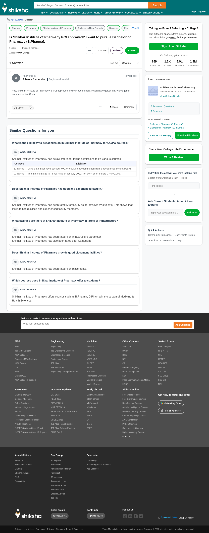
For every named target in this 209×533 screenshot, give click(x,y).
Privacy (50, 529)
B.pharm (113, 28)
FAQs (17, 477)
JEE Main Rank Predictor (62, 424)
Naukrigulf (55, 473)
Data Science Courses (132, 403)
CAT (17, 367)
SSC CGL (162, 371)
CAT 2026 (55, 395)
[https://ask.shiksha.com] (17, 19)
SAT (88, 420)
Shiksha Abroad (58, 494)
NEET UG (91, 347)
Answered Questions (162, 106)
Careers (18, 469)
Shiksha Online (152, 12)
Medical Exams (93, 384)
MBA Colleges (21, 355)
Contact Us (20, 481)
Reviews (156, 111)
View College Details (170, 96)
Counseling (132, 12)
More (98, 12)
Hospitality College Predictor (27, 420)
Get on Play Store (171, 403)
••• (89, 50)
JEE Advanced (57, 367)
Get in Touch (58, 510)
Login (193, 11)
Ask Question (182, 325)
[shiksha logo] (29, 514)
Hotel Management (130, 371)
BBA (124, 359)
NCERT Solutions (23, 424)
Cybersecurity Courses (132, 428)
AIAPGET (91, 371)
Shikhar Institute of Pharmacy (57, 28)
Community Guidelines (160, 235)
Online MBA (20, 376)
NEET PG (91, 351)
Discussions (168, 240)
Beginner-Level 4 (59, 79)
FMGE (89, 367)
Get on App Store (171, 410)
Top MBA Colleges (23, 351)
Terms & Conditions (74, 529)
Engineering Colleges (60, 355)
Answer (132, 50)
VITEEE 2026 (57, 420)
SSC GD (162, 380)
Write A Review (173, 157)
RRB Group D (164, 347)
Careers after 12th (23, 395)
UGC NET (162, 363)
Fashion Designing (130, 367)
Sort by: (114, 63)
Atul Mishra (28, 152)
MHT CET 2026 (58, 407)
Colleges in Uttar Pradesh (90, 28)
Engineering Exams (59, 359)
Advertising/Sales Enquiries (99, 465)
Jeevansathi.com (58, 481)
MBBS (125, 384)
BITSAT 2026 (57, 403)
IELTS (89, 424)
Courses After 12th (23, 399)
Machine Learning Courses (134, 411)
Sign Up (202, 11)
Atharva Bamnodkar (34, 79)
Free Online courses (131, 395)
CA (123, 363)
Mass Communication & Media (136, 380)
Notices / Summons (36, 529)
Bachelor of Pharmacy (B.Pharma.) (167, 127)
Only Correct (23, 53)
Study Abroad (113, 12)
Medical (73, 12)
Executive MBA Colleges (26, 359)
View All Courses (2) (160, 135)
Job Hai (54, 498)
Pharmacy (31, 28)
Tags (180, 240)
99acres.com (56, 477)
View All (135, 28)
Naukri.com (56, 465)
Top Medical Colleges (96, 376)
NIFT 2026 (55, 415)
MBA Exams (20, 363)
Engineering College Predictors (64, 371)
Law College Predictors (25, 415)
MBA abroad (92, 403)
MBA (43, 12)
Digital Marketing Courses (133, 432)
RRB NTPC (163, 351)
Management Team (23, 465)
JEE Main (55, 363)
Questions (153, 240)
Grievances (20, 529)
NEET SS (91, 355)
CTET (160, 355)
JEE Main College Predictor (63, 428)
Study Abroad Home (95, 395)
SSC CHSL (163, 376)
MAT (17, 371)
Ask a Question (22, 403)
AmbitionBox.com (58, 485)
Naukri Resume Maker (61, 469)
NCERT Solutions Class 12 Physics (30, 432)
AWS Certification (130, 420)
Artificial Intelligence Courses (135, 407)
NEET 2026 (56, 399)
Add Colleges (92, 469)
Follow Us (127, 509)
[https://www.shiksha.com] (8, 19)
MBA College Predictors (25, 380)
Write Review (97, 516)
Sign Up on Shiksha (173, 46)
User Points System (185, 235)
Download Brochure (187, 135)
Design (86, 12)
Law (124, 376)
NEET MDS (92, 359)
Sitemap (60, 529)
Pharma (16, 28)
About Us (19, 460)
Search (157, 5)
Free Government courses (134, 399)
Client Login (92, 460)
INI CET (90, 363)
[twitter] (141, 516)
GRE (89, 411)
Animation (126, 347)
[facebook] (135, 516)
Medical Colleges (94, 380)
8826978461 (61, 516)
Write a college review (25, 407)
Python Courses (129, 424)
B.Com (125, 351)
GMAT (89, 415)
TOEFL (90, 428)
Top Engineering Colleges (62, 351)
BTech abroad (93, 399)
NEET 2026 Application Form (64, 411)
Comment (129, 107)
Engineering (58, 12)
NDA (160, 384)
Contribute (92, 510)
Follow (117, 50)
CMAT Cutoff (56, 432)
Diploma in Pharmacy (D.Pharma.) (166, 124)
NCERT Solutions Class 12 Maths (30, 428)
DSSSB (161, 367)
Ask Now (192, 212)
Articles (18, 411)
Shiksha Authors (22, 473)
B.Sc (124, 355)
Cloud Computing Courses (134, 415)
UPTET (161, 359)
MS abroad (91, 407)
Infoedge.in (56, 460)
